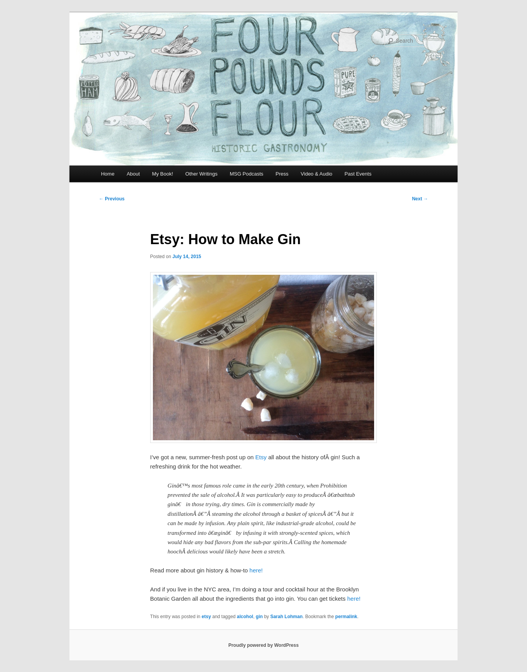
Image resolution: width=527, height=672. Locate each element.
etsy (206, 616)
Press (282, 174)
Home (107, 174)
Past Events (358, 174)
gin (259, 616)
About (133, 174)
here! (256, 570)
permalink (346, 616)
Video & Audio (316, 174)
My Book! (162, 174)
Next (420, 199)
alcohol (245, 616)
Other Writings (201, 174)
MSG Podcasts (247, 174)
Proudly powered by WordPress (263, 645)
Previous (112, 199)
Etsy (261, 457)
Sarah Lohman (286, 616)
